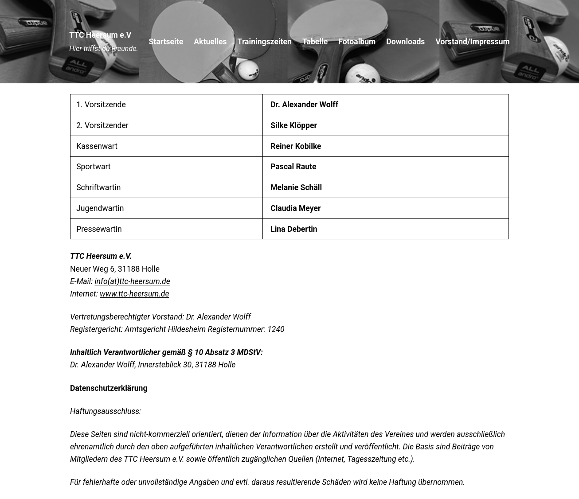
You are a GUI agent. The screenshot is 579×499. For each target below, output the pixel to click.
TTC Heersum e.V (100, 35)
